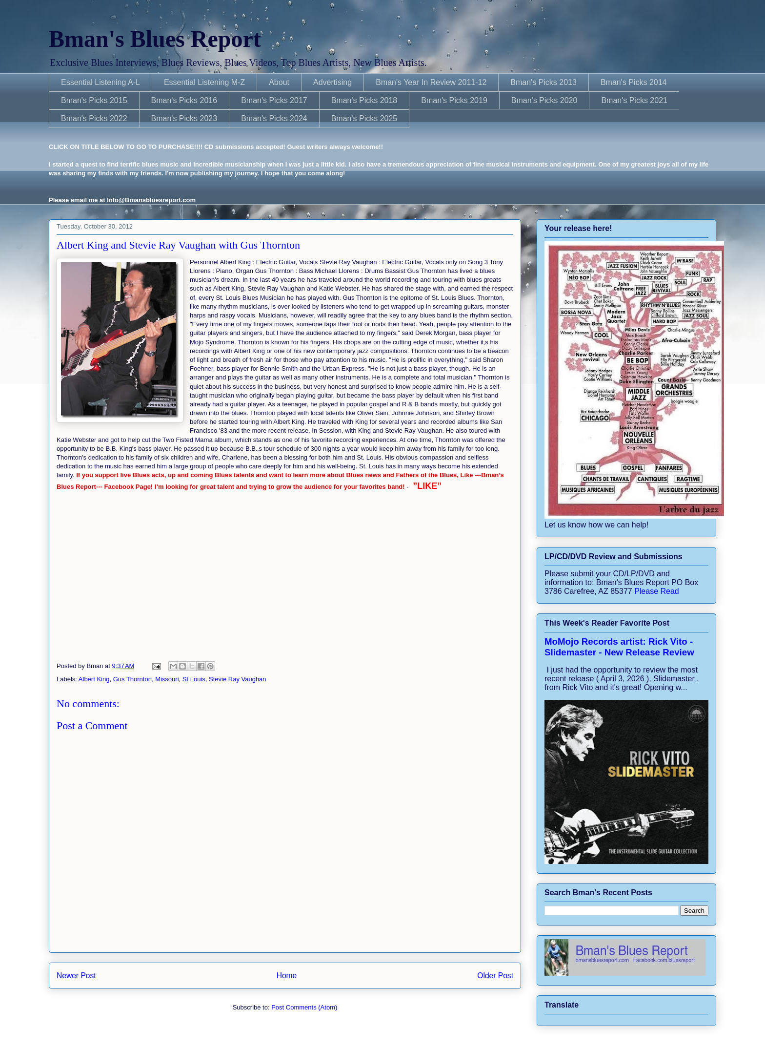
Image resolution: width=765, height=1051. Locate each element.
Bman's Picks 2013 (543, 82)
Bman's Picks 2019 (454, 100)
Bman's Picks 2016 (184, 100)
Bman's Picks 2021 (634, 100)
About (279, 82)
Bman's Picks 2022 (94, 118)
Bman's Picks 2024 (274, 118)
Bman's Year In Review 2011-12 (431, 82)
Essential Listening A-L (100, 82)
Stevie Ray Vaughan (237, 679)
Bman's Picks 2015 (94, 100)
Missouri (167, 679)
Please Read (656, 591)
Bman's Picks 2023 (184, 118)
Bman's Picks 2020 (544, 100)
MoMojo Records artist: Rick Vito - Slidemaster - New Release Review (619, 646)
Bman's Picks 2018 (364, 100)
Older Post (495, 975)
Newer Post (76, 975)
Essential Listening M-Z (204, 82)
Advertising (332, 82)
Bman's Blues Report (155, 39)
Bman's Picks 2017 (274, 100)
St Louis (193, 679)
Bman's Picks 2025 (364, 118)
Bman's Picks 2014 (634, 82)
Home (287, 975)
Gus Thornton (132, 679)
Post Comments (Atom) (304, 1007)
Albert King (94, 679)
